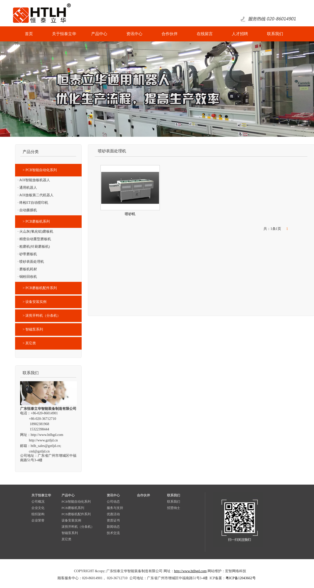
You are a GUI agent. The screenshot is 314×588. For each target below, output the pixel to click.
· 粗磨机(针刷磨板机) (34, 246)
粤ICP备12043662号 (241, 578)
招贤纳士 (173, 508)
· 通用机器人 (27, 187)
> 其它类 (29, 343)
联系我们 (173, 495)
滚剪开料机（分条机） (78, 527)
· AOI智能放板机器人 (34, 180)
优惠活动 (113, 514)
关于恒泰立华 (41, 495)
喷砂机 (130, 214)
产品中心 (68, 495)
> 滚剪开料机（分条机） (42, 315)
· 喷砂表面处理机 (31, 262)
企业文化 (37, 508)
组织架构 (37, 514)
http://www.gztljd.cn (43, 440)
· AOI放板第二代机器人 (36, 195)
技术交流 (113, 533)
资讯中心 (113, 495)
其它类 (66, 539)
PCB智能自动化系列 (76, 501)
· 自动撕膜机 (27, 210)
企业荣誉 (37, 520)
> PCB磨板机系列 (36, 221)
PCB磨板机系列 (73, 508)
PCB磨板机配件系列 (76, 514)
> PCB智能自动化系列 (40, 170)
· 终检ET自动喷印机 (33, 203)
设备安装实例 (71, 520)
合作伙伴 (143, 495)
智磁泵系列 (70, 533)
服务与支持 (115, 508)
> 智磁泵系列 (33, 329)
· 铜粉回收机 (27, 277)
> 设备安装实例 (34, 302)
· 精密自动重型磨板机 (34, 239)
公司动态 (113, 501)
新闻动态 (113, 527)
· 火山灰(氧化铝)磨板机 (35, 231)
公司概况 (37, 501)
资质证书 (113, 520)
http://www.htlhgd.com (47, 435)
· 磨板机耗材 (27, 269)
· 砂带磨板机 (27, 254)
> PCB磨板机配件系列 (40, 288)
